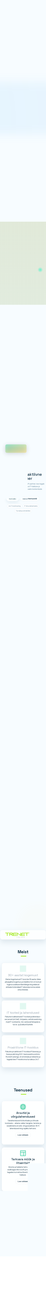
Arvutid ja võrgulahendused (23, 1114)
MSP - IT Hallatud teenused (23, 1206)
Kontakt (12, 498)
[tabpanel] (23, 437)
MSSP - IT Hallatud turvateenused (23, 1247)
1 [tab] (19, 462)
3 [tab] (24, 462)
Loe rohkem (23, 1135)
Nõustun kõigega (23, 1278)
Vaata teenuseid (29, 498)
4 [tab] (26, 462)
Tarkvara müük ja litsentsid (23, 1161)
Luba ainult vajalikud (23, 1285)
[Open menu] (39, 935)
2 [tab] (21, 462)
